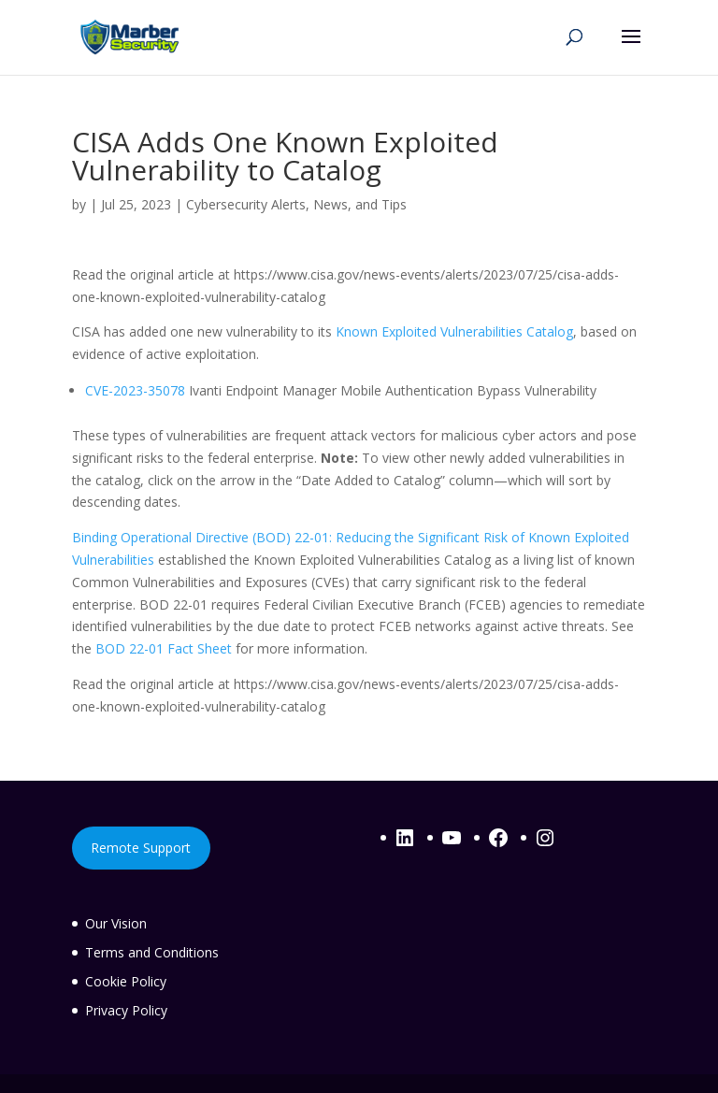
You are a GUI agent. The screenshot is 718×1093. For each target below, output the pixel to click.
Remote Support (141, 847)
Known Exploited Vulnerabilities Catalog (454, 331)
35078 (166, 390)
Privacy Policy (126, 1010)
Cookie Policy (125, 981)
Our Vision (116, 923)
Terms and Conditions (152, 952)
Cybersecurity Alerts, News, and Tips (296, 204)
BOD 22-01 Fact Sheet (163, 648)
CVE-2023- (116, 390)
